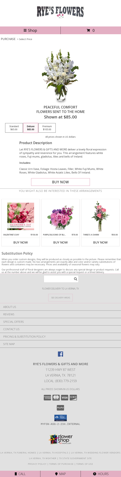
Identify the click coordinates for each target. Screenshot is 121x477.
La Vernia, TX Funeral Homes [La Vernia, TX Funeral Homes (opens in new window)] (18, 452)
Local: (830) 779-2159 (60, 381)
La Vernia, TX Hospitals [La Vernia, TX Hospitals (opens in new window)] (53, 452)
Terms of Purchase (61, 463)
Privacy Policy (37, 463)
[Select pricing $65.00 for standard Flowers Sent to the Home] (14, 128)
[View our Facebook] (60, 355)
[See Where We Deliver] (60, 297)
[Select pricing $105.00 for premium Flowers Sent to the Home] (47, 128)
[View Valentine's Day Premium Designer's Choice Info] (20, 216)
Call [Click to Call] (20, 474)
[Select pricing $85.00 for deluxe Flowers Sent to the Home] (30, 128)
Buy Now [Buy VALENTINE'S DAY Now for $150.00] (20, 242)
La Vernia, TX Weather (42, 458)
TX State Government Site (75, 458)
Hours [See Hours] (101, 474)
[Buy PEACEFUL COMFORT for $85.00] (60, 182)
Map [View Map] (60, 474)
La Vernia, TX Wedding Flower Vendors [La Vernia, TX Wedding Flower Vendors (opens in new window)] (96, 452)
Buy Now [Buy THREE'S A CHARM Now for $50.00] (100, 242)
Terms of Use (84, 463)
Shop (30, 30)
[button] (60, 418)
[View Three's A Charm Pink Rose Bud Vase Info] (100, 216)
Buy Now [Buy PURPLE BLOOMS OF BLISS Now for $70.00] (60, 242)
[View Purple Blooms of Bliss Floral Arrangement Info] (60, 216)
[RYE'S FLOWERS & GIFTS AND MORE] (60, 21)
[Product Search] (61, 279)
